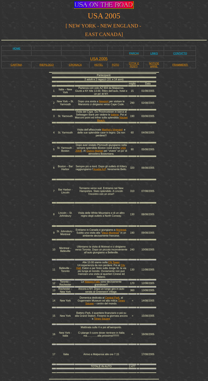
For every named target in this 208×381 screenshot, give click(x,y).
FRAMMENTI (181, 65)
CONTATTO (180, 53)
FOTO (115, 65)
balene (115, 114)
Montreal (121, 229)
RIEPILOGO (47, 65)
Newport (104, 101)
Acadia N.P (99, 169)
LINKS (154, 53)
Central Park (112, 297)
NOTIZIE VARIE (154, 65)
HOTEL (98, 65)
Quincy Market (94, 150)
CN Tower (113, 262)
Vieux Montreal (110, 232)
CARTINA (16, 65)
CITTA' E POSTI (134, 65)
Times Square (102, 318)
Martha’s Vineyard (112, 129)
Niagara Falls (93, 281)
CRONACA (75, 65)
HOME (16, 48)
